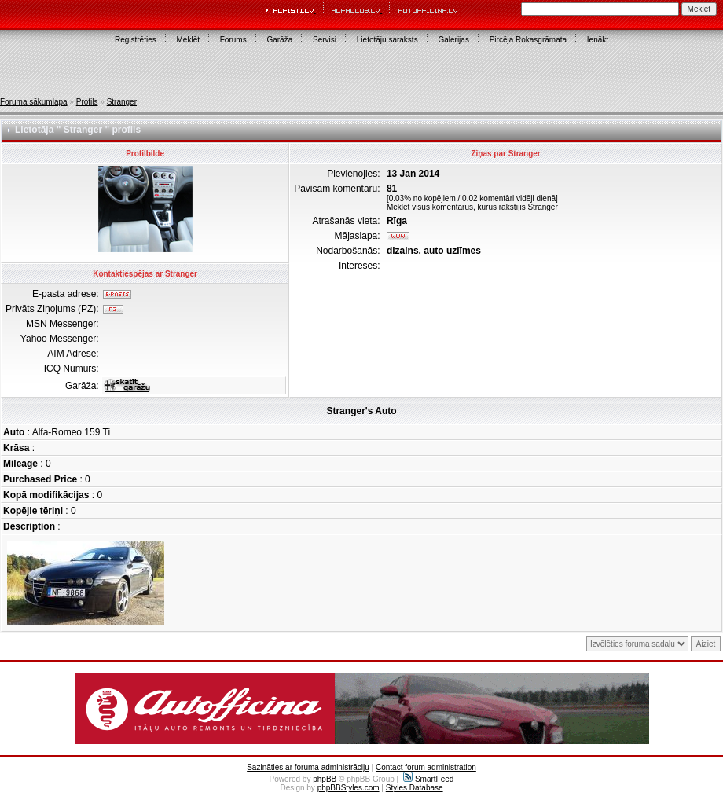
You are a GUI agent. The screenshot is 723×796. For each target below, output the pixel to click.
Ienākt (597, 39)
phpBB (324, 779)
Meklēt (188, 39)
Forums (233, 39)
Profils (87, 101)
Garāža (279, 39)
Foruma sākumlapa (34, 101)
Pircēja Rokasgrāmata (528, 39)
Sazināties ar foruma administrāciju (308, 767)
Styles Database (414, 787)
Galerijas (453, 39)
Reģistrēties (135, 39)
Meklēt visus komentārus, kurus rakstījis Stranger (472, 207)
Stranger (122, 101)
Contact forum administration (426, 767)
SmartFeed (428, 779)
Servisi (324, 39)
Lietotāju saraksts (387, 39)
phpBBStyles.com (348, 787)
